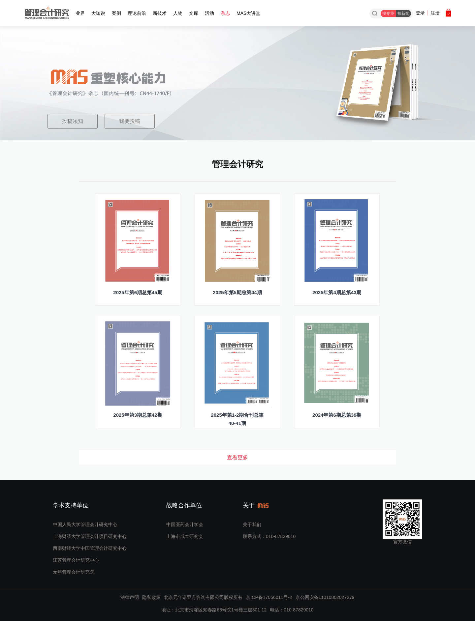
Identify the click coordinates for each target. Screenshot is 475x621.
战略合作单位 (184, 505)
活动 (209, 13)
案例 (116, 13)
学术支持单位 (70, 505)
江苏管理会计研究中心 (76, 560)
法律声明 (129, 597)
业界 (80, 13)
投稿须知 (72, 121)
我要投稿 (129, 121)
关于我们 (252, 524)
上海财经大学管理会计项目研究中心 (90, 536)
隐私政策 (151, 597)
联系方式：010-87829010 (269, 536)
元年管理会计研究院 (73, 572)
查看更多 (237, 457)
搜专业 (388, 13)
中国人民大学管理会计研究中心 (85, 524)
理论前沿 (137, 13)
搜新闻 (403, 13)
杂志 (225, 13)
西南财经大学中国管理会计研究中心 (90, 548)
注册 (435, 12)
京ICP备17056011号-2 (269, 597)
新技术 (160, 13)
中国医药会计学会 (184, 524)
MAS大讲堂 (248, 13)
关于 (256, 505)
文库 (193, 13)
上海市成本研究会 (184, 536)
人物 (177, 13)
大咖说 (98, 13)
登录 (420, 12)
